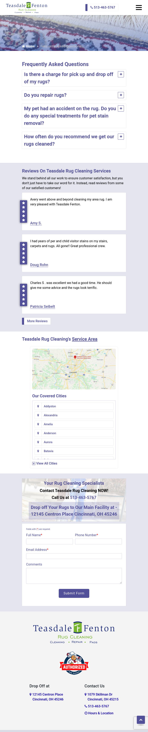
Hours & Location (99, 713)
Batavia (48, 451)
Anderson (50, 433)
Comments (34, 564)
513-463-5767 (103, 7)
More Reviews (37, 321)
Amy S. (36, 223)
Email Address (37, 550)
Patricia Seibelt (42, 306)
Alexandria (50, 415)
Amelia (48, 424)
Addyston (50, 406)
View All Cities (46, 463)
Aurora (48, 442)
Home (28, 46)
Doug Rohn (39, 265)
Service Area (84, 339)
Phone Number (86, 535)
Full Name (34, 535)
